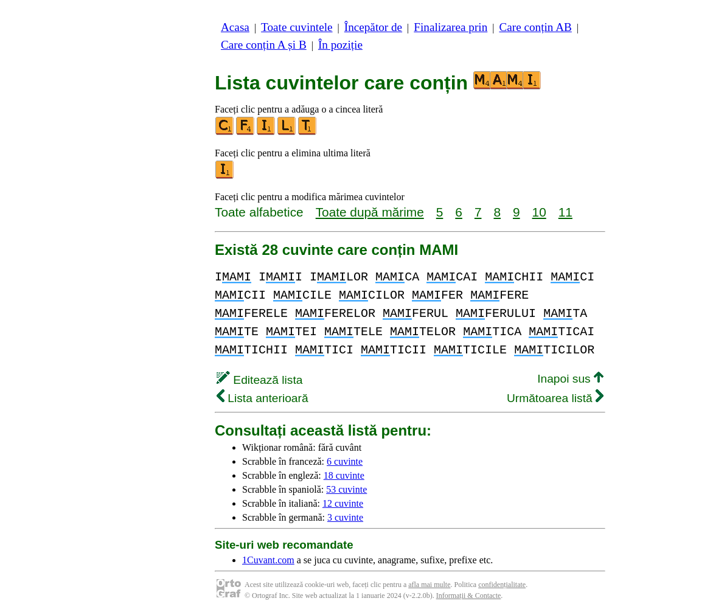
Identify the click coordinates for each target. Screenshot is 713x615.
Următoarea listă (555, 398)
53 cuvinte (346, 489)
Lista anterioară (262, 398)
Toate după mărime (370, 212)
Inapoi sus (570, 378)
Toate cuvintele (296, 27)
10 (539, 212)
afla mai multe (429, 584)
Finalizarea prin (450, 27)
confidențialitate (502, 584)
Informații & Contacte (468, 595)
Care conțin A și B (264, 44)
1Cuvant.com (268, 560)
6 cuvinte (345, 461)
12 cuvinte (342, 503)
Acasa (235, 27)
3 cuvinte (345, 517)
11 (565, 212)
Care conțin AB (535, 27)
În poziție (340, 44)
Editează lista (259, 380)
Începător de (373, 27)
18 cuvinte (344, 475)
